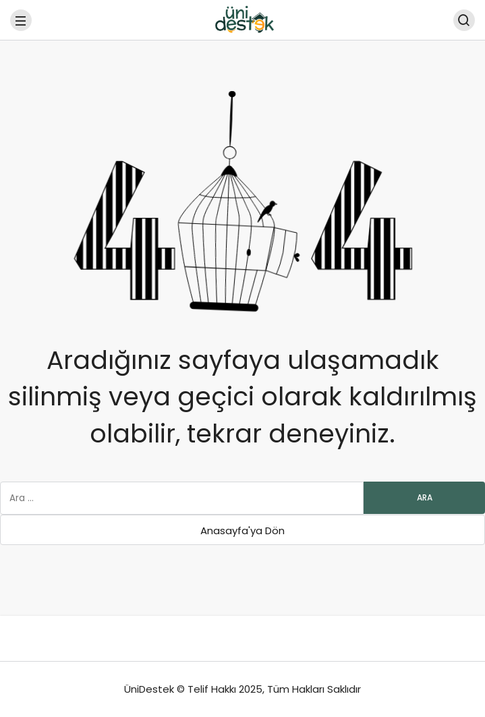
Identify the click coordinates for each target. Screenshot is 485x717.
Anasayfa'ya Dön (242, 530)
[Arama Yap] (464, 20)
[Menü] (21, 20)
